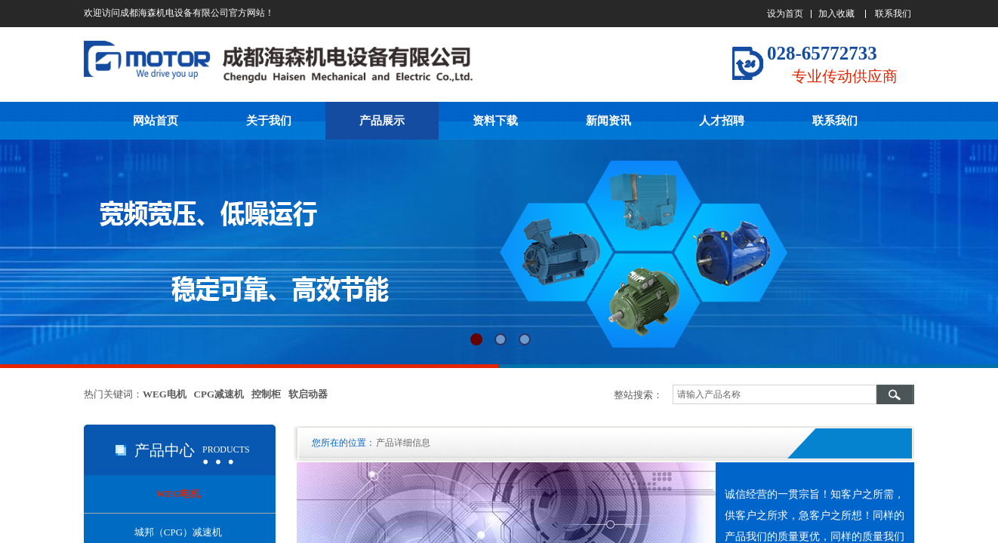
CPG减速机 (219, 394)
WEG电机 (164, 394)
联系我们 (835, 121)
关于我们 (268, 121)
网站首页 (155, 121)
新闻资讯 (608, 121)
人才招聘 (721, 121)
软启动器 (308, 394)
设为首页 (785, 13)
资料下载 (495, 121)
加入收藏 (836, 13)
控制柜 (266, 394)
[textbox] (774, 394)
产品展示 (382, 121)
